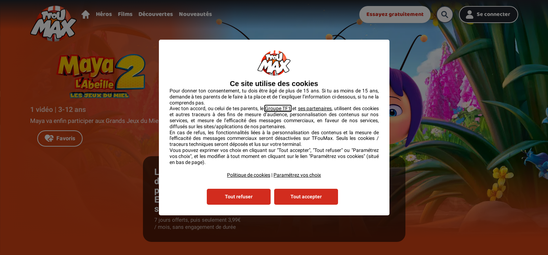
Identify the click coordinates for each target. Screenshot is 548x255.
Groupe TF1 (278, 108)
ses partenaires (315, 108)
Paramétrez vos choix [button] (297, 175)
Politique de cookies (248, 175)
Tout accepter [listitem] (306, 196)
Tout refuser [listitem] (239, 196)
